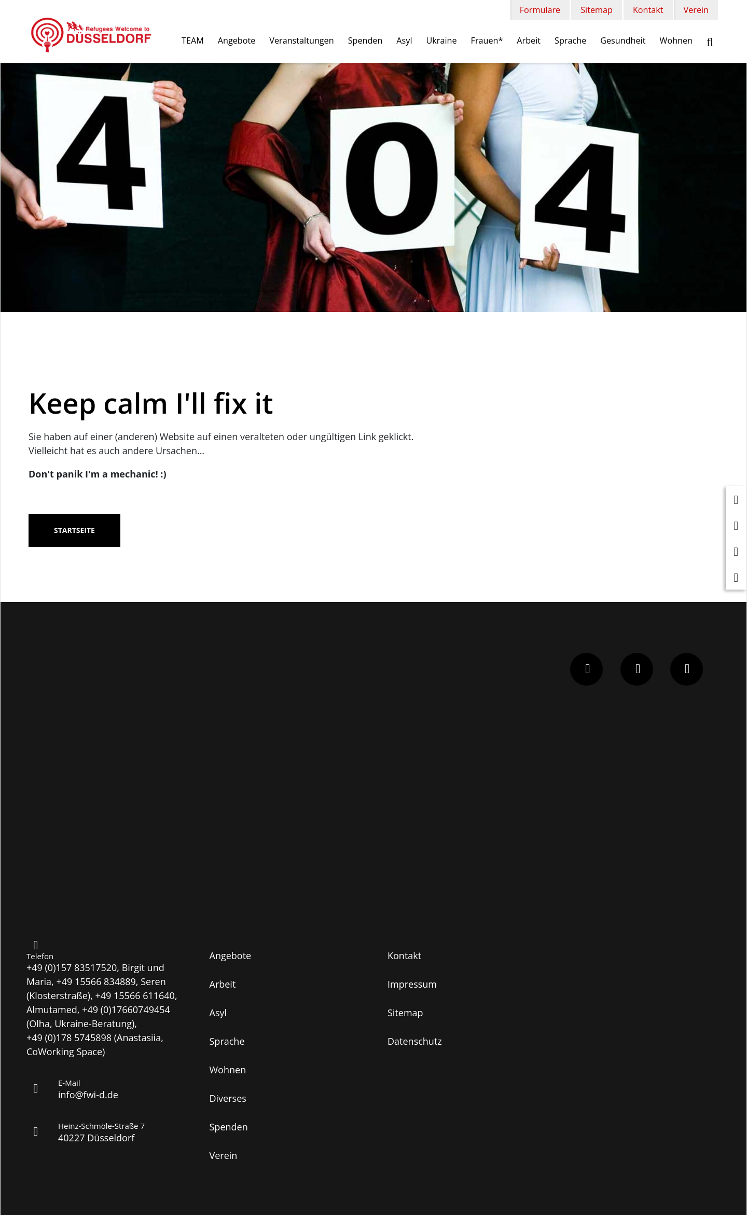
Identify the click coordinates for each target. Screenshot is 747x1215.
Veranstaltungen (301, 40)
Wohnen (676, 40)
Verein (696, 10)
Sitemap (596, 10)
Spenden (365, 40)
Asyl (404, 40)
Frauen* (487, 40)
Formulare (540, 10)
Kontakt (648, 10)
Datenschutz (415, 1041)
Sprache (570, 40)
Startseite (74, 530)
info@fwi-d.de (88, 1094)
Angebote (237, 40)
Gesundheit (622, 40)
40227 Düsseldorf (96, 1137)
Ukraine (441, 40)
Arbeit (529, 40)
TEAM (193, 40)
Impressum (412, 984)
